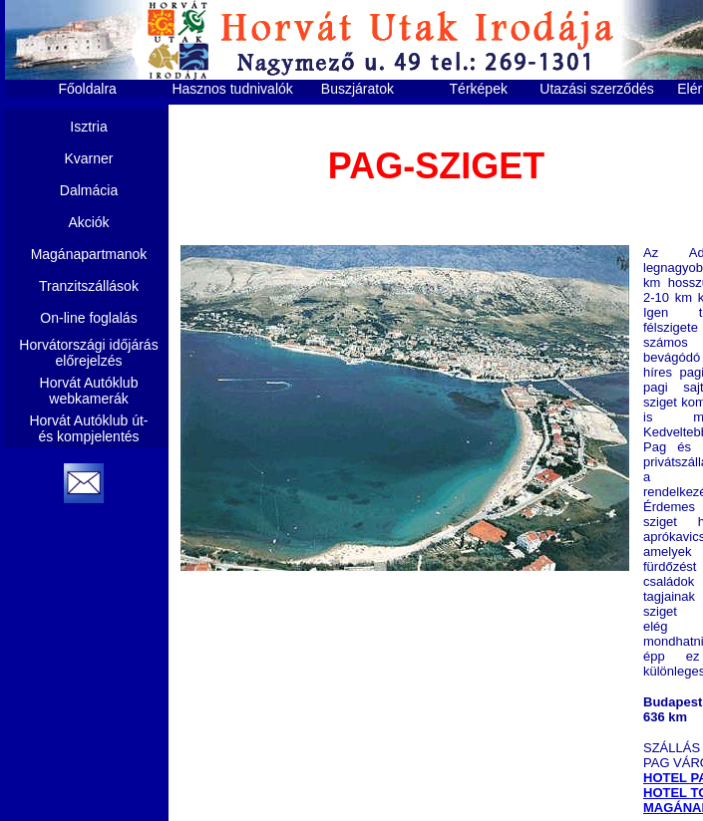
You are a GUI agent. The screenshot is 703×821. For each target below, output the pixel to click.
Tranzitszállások (89, 286)
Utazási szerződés (596, 89)
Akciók (88, 222)
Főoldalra (88, 89)
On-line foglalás (88, 318)
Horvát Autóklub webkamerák (89, 391)
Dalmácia (89, 190)
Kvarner (88, 158)
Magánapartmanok (89, 254)
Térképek (479, 89)
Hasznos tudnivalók (232, 89)
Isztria (88, 127)
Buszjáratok (357, 89)
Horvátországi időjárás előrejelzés (88, 353)
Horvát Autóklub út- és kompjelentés (88, 428)
